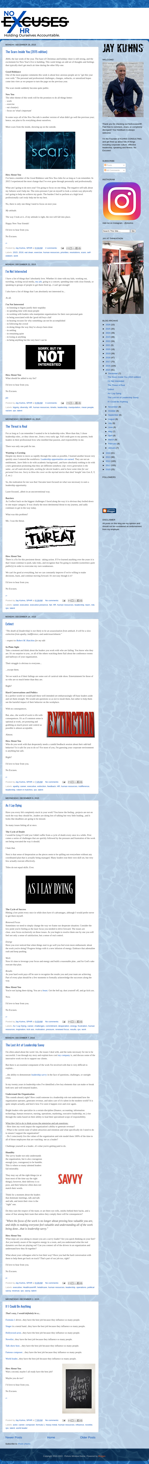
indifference (84, 786)
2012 (108, 461)
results (73, 1029)
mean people (87, 407)
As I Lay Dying (14, 805)
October (112, 411)
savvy (27, 1291)
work (16, 256)
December (113, 373)
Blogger (101, 1456)
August (111, 419)
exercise (38, 252)
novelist (88, 1425)
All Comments (112, 170)
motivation (40, 1029)
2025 (108, 329)
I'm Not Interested (16, 271)
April (110, 435)
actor (15, 1425)
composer (30, 1425)
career (16, 605)
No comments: (52, 600)
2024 (108, 333)
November (113, 407)
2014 (108, 453)
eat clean (29, 252)
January (112, 448)
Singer (9, 1326)
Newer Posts (13, 1437)
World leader (11, 1358)
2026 (108, 324)
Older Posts (87, 1437)
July (110, 423)
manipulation (74, 407)
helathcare (42, 1287)
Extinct (10, 623)
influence (80, 1425)
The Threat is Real (16, 426)
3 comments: (51, 403)
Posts (108, 165)
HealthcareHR (29, 1287)
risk (93, 605)
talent (19, 410)
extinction (41, 786)
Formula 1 (10, 1320)
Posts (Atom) (24, 1444)
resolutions (75, 252)
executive (24, 605)
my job (38, 281)
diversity (24, 407)
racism (9, 410)
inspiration (21, 1029)
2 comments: (51, 248)
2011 (108, 465)
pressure (50, 1029)
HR (30, 407)
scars (83, 252)
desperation (63, 1026)
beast (45, 990)
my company (64, 1055)
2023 (108, 337)
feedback (51, 786)
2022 (108, 341)
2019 (108, 353)
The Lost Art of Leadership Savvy (25, 1045)
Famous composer (14, 1352)
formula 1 (40, 1425)
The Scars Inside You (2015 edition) (26, 51)
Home (51, 1437)
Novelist (9, 1339)
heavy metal (51, 1425)
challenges (39, 1026)
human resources (51, 252)
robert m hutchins (24, 790)
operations (81, 1287)
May (110, 431)
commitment (51, 1026)
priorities (64, 252)
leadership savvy (39, 1074)
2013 (108, 457)
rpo (14, 410)
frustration (82, 1026)
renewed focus (62, 1029)
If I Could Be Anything (18, 1306)
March (111, 439)
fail (50, 605)
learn (87, 605)
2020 (108, 349)
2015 (15, 252)
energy (73, 1026)
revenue (16, 1291)
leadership (62, 407)
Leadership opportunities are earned (57, 459)
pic (7, 397)
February (112, 443)
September (113, 415)
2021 (108, 345)
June (110, 427)
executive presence (39, 605)
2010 (108, 469)
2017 (108, 361)
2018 (108, 357)
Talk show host (13, 1345)
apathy (16, 786)
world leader (22, 1428)
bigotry (16, 407)
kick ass (30, 1029)
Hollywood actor (13, 1333)
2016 (21, 252)
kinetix (53, 407)
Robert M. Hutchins (25, 640)
